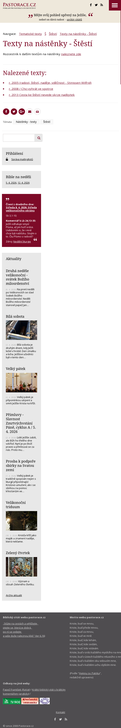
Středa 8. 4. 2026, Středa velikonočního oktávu (21, 209)
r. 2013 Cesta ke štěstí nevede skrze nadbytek (42, 95)
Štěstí (53, 34)
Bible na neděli (18, 176)
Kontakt (60, 712)
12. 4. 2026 (24, 182)
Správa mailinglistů (22, 159)
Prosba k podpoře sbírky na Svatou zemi (21, 465)
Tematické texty (30, 34)
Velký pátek (15, 368)
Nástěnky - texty (26, 122)
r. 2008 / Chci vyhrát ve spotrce (31, 89)
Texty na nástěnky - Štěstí (78, 34)
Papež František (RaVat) (16, 689)
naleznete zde (71, 54)
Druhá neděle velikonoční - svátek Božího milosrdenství (17, 277)
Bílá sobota (15, 316)
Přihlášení (14, 153)
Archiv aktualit (14, 595)
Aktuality (13, 258)
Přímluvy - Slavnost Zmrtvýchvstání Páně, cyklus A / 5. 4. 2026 (21, 423)
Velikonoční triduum (16, 504)
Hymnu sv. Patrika (89, 673)
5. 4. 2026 (11, 182)
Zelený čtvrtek (18, 552)
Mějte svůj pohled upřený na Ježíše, (60, 15)
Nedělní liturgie (22, 241)
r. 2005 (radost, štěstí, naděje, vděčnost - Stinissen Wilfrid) (50, 83)
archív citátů (74, 19)
